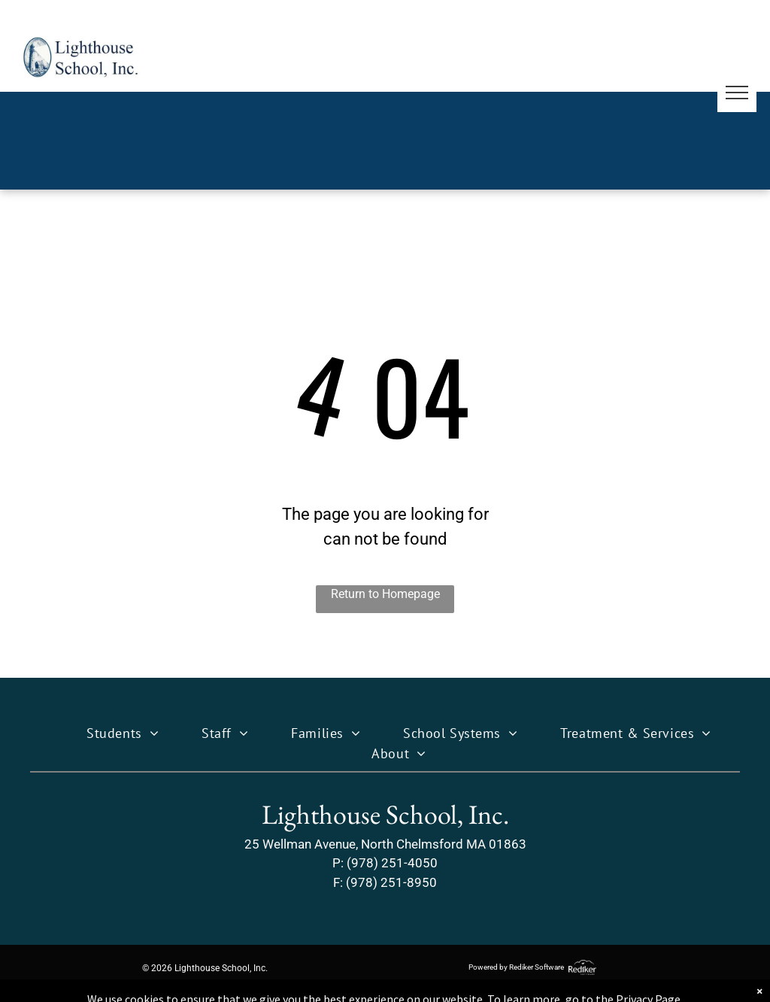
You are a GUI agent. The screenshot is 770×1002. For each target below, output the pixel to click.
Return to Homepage (385, 594)
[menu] (736, 92)
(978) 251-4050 (392, 862)
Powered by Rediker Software (516, 967)
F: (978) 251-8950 (385, 882)
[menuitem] (108, 733)
